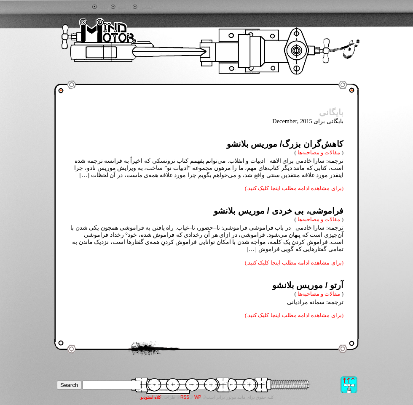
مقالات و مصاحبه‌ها (319, 152)
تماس (146, 7)
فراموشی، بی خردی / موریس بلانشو (278, 210)
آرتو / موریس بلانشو (307, 285)
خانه (104, 7)
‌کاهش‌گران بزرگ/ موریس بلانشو (285, 143)
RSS (184, 397)
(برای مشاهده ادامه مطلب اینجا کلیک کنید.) (294, 188)
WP (197, 397)
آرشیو (124, 7)
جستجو (82, 7)
